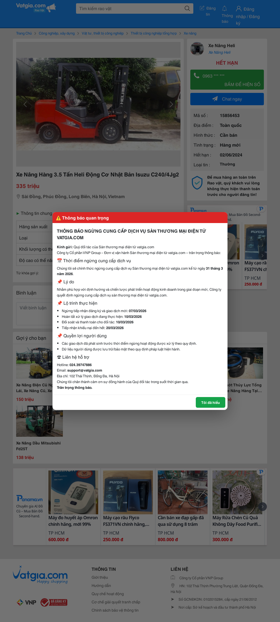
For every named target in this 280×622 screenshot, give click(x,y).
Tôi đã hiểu (210, 402)
